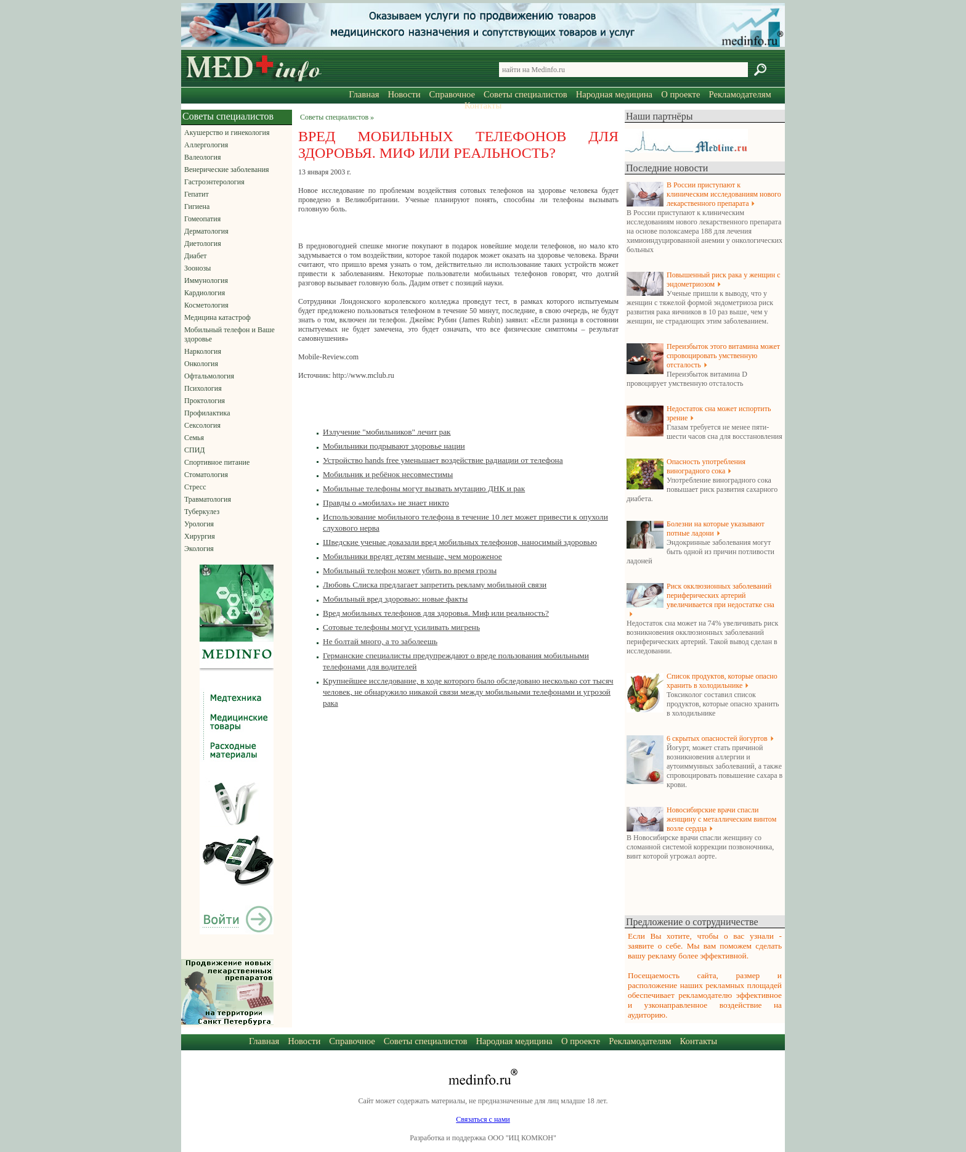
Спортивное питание (217, 462)
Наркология (202, 351)
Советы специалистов (525, 94)
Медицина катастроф (217, 317)
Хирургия (199, 536)
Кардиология (204, 292)
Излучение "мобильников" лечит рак (387, 431)
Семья (194, 437)
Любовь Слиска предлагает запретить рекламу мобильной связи (434, 584)
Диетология (202, 243)
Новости (404, 94)
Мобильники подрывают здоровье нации (394, 446)
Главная (364, 94)
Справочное (452, 94)
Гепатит (196, 194)
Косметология (206, 305)
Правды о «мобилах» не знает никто (386, 502)
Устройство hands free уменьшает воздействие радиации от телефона (443, 460)
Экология (199, 548)
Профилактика (207, 413)
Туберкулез (201, 511)
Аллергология (206, 145)
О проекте (680, 94)
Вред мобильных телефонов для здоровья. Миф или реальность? (436, 613)
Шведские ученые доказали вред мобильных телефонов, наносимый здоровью (460, 542)
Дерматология (206, 231)
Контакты (483, 105)
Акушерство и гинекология (226, 132)
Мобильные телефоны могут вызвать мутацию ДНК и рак (424, 488)
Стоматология (206, 474)
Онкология (201, 363)
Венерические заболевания (226, 169)
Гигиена (196, 206)
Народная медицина (614, 94)
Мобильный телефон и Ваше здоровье (229, 334)
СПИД (194, 450)
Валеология (202, 157)
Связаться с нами (482, 1119)
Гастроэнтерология (214, 182)
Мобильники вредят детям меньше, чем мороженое (412, 556)
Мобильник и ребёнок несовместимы (388, 474)
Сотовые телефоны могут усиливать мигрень (401, 627)
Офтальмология (209, 376)
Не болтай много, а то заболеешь (380, 641)
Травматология (207, 499)
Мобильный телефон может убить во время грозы (410, 570)
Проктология (204, 400)
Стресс (195, 487)
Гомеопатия (202, 218)
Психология (203, 388)
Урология (199, 524)
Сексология (202, 425)
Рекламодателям (739, 94)
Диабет (195, 255)
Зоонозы (197, 268)
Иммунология (206, 280)
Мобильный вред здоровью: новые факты (395, 598)
